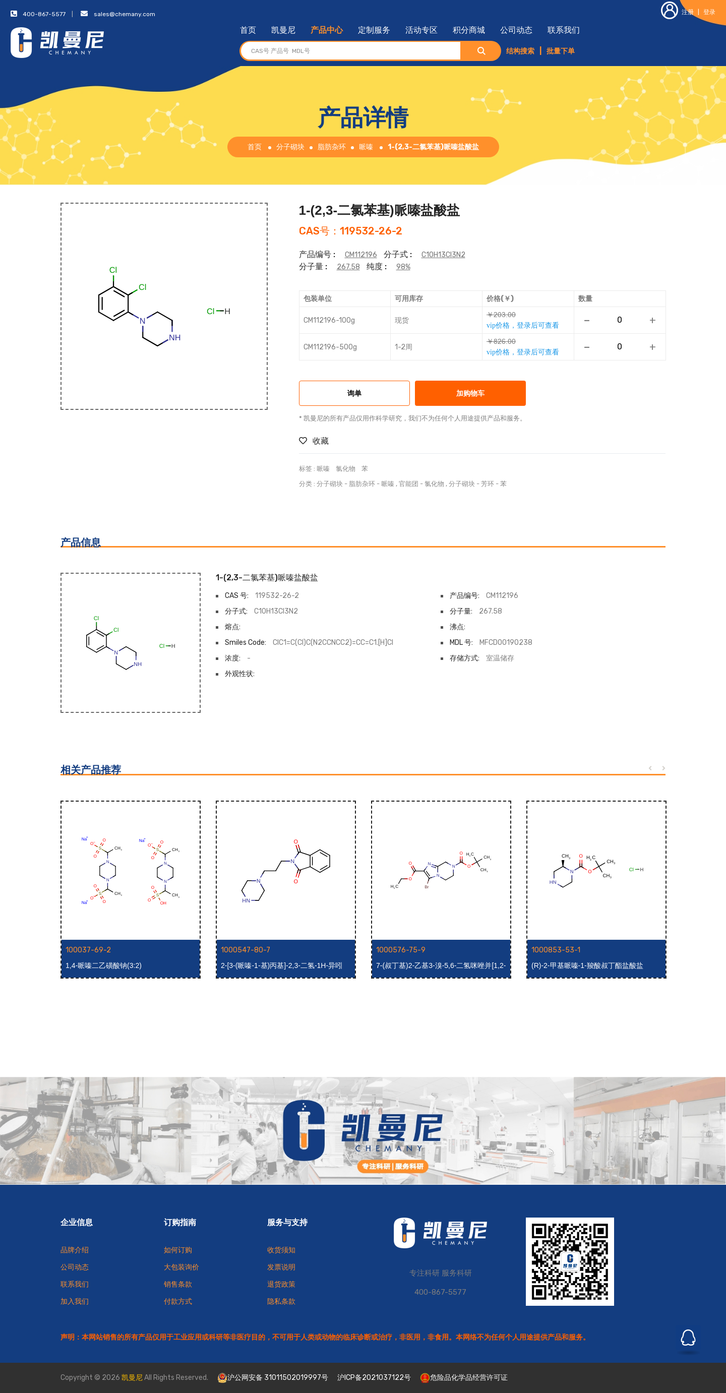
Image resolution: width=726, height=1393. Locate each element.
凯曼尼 (283, 30)
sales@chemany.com (124, 14)
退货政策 (281, 1284)
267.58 (348, 267)
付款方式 (178, 1301)
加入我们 (74, 1301)
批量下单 (561, 51)
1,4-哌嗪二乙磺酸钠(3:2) (104, 965)
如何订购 (178, 1250)
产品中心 (327, 30)
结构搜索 (520, 51)
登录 (709, 12)
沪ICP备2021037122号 (374, 1377)
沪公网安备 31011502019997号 (272, 1378)
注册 (677, 12)
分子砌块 (290, 147)
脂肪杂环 (332, 147)
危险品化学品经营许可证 (464, 1377)
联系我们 (564, 30)
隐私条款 (281, 1301)
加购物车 (470, 394)
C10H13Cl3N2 (443, 255)
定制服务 (374, 30)
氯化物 (345, 468)
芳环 (487, 484)
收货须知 (281, 1250)
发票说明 (281, 1267)
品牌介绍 (74, 1250)
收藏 (314, 441)
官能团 (408, 484)
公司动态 (516, 30)
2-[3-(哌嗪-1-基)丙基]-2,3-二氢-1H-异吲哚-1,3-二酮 (281, 966)
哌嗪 (366, 147)
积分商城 (469, 30)
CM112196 (361, 255)
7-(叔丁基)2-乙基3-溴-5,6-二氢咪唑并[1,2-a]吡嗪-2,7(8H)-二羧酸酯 (441, 966)
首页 (248, 30)
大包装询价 (181, 1267)
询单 (354, 394)
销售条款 (178, 1284)
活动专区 (421, 30)
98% (403, 267)
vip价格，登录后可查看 (523, 325)
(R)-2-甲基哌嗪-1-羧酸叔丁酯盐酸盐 (587, 965)
